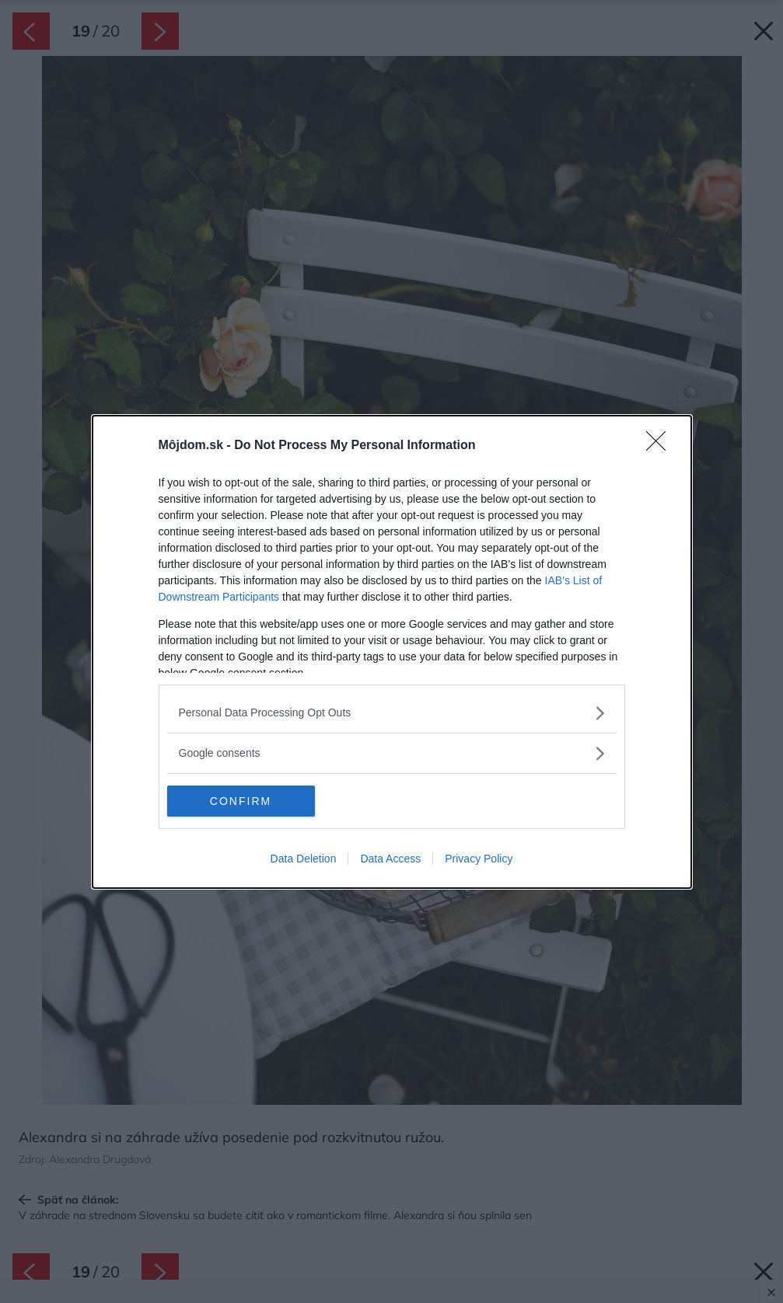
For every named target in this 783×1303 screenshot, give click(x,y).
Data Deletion (304, 858)
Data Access (390, 858)
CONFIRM (240, 801)
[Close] (661, 446)
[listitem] (392, 713)
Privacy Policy (478, 858)
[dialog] (392, 652)
